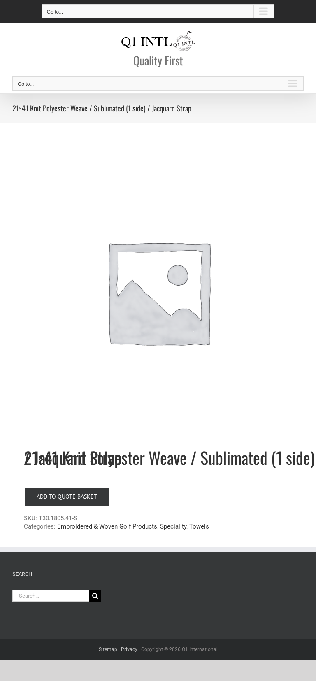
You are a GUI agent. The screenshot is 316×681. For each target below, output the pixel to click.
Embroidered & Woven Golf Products (107, 526)
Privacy (129, 649)
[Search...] (50, 596)
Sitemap (108, 649)
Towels (199, 526)
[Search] (95, 596)
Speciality (173, 526)
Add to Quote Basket (67, 496)
